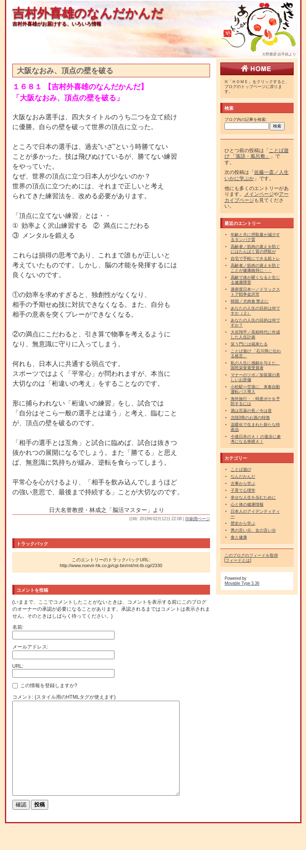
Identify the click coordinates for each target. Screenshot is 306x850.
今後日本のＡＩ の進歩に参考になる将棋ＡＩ (256, 439)
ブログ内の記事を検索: (245, 119)
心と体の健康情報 (247, 504)
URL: (17, 666)
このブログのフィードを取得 (251, 555)
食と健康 (239, 537)
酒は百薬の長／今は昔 (251, 410)
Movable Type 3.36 (242, 583)
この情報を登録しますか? (44, 685)
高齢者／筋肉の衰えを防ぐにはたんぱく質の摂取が (255, 249)
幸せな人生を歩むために (253, 497)
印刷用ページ (197, 518)
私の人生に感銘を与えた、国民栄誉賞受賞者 (255, 365)
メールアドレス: (30, 647)
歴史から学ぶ (243, 523)
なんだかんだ (243, 476)
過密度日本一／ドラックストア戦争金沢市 (255, 291)
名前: (17, 627)
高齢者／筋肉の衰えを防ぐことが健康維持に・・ (255, 268)
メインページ (259, 194)
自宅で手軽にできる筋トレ (255, 258)
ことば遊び (241, 469)
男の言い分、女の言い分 (253, 530)
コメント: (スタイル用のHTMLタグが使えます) (64, 697)
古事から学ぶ (243, 483)
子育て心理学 (243, 490)
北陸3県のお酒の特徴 (250, 417)
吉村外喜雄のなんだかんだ (88, 13)
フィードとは (237, 560)
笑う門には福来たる (249, 344)
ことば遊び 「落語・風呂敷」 (256, 153)
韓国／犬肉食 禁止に (250, 301)
